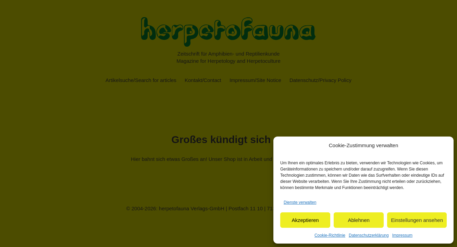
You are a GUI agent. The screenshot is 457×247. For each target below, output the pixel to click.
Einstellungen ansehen (417, 220)
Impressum (402, 235)
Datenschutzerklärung (369, 235)
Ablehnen (358, 220)
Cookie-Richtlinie (329, 235)
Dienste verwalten (300, 202)
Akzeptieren (305, 220)
